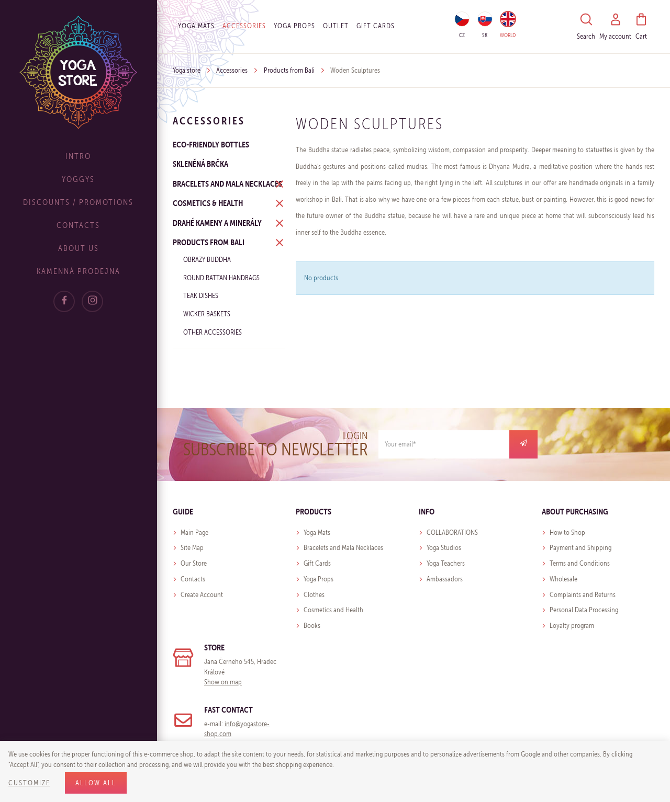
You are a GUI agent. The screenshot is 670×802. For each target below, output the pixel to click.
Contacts (78, 225)
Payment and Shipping (580, 547)
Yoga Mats (196, 25)
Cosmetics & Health (208, 203)
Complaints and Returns (583, 594)
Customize (29, 782)
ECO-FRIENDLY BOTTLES (211, 144)
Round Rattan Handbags (221, 277)
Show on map (223, 682)
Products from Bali (289, 70)
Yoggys (78, 179)
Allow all (95, 782)
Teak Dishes (200, 295)
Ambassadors (445, 579)
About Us (78, 248)
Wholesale (563, 579)
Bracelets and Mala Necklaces (227, 183)
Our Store (194, 563)
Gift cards (375, 25)
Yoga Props (294, 25)
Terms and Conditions (580, 563)
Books (312, 625)
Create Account (202, 594)
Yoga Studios (444, 547)
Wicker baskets (206, 314)
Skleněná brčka (200, 163)
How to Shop (567, 532)
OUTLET (336, 25)
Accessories (244, 25)
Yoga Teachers (446, 563)
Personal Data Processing (584, 609)
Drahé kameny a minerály (217, 222)
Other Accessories (212, 332)
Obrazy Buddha (207, 259)
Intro (79, 156)
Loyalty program (572, 625)
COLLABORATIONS (452, 532)
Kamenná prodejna (78, 271)
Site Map (192, 547)
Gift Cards (317, 563)
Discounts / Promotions (79, 202)
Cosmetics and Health (333, 609)
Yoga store (186, 70)
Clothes (314, 594)
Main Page (194, 532)
